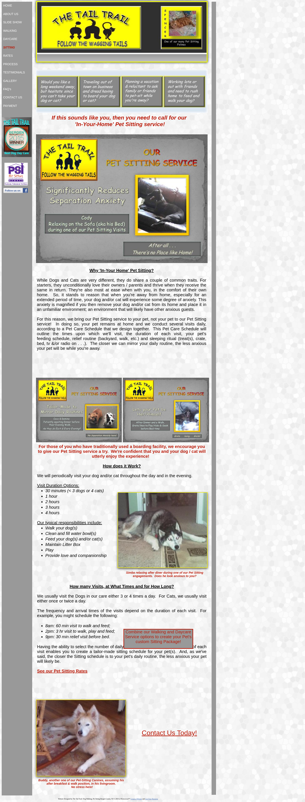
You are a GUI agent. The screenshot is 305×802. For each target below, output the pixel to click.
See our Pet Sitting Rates (62, 671)
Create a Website (136, 799)
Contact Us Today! (169, 733)
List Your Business (151, 799)
